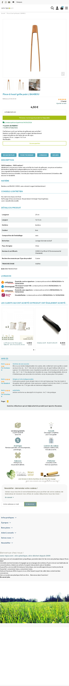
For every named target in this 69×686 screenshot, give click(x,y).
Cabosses (17, 461)
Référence (6, 99)
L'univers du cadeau (51, 446)
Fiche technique (26, 155)
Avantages (18, 446)
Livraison (43, 155)
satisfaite (16, 390)
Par (5, 369)
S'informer (51, 461)
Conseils (51, 431)
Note (3, 364)
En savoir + (9, 497)
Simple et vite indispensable (23, 379)
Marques (19, 2)
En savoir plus (9, 155)
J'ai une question (34, 143)
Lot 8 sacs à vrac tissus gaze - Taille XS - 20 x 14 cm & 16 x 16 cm (14, 343)
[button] (33, 349)
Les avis (55, 155)
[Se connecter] (57, 8)
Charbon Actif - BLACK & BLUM (47, 343)
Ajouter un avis (61, 103)
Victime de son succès (21, 364)
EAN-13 (4, 269)
